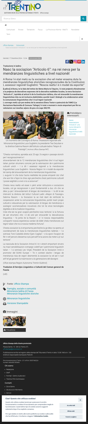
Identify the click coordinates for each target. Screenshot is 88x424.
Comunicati (10, 30)
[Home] (5, 25)
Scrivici (8, 393)
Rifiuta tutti (70, 411)
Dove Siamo (10, 386)
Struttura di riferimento (14, 390)
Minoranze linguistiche (18, 298)
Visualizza (9, 330)
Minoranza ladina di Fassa (20, 291)
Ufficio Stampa (8, 45)
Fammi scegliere (71, 417)
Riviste (20, 30)
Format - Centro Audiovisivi (15, 376)
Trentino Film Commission (15, 379)
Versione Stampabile (17, 303)
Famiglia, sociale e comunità (21, 288)
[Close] (80, 400)
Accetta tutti (71, 405)
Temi (8, 34)
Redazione (10, 369)
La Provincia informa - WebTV (57, 30)
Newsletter (75, 30)
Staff (8, 373)
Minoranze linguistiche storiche (23, 293)
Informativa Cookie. (41, 416)
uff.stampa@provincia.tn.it (12, 349)
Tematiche (31, 30)
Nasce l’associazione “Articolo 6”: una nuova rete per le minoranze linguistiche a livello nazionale (75, 127)
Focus (40, 30)
